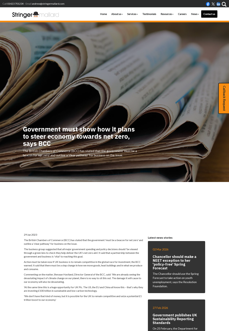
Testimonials (149, 13)
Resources (167, 13)
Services (132, 13)
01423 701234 (15, 3)
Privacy (152, 314)
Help (159, 314)
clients (176, 314)
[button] (223, 98)
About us (117, 13)
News (195, 13)
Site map (167, 314)
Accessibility (130, 314)
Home (103, 13)
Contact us (209, 13)
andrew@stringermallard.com (48, 3)
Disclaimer (142, 314)
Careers (182, 13)
